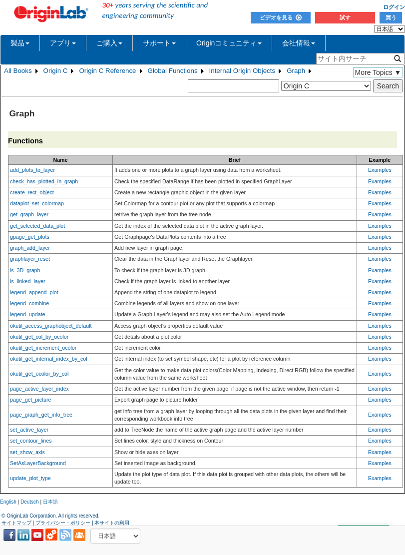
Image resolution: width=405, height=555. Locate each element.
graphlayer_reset (30, 259)
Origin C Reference (107, 70)
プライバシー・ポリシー (62, 523)
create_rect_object (32, 192)
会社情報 (298, 43)
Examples (380, 170)
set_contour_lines (31, 441)
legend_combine (29, 303)
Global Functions (173, 70)
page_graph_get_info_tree (41, 415)
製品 (19, 43)
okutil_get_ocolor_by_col (39, 374)
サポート (159, 43)
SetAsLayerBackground (38, 463)
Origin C (55, 70)
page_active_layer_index (39, 389)
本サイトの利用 (111, 523)
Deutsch (29, 502)
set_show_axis (27, 452)
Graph (296, 70)
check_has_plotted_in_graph (44, 181)
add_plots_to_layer (32, 170)
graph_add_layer (30, 248)
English (8, 502)
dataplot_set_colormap (37, 203)
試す (345, 17)
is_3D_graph (25, 270)
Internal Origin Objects (242, 70)
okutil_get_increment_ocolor (43, 348)
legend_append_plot (34, 292)
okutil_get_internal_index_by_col (48, 359)
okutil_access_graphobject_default (51, 326)
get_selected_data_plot (37, 226)
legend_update (27, 314)
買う (391, 17)
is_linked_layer (27, 281)
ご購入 (109, 43)
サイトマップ (16, 523)
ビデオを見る (281, 17)
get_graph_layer (29, 214)
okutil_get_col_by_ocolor (39, 337)
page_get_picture (30, 400)
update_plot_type (30, 478)
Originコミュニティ (229, 43)
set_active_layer (29, 430)
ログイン (394, 7)
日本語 (50, 502)
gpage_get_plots (29, 237)
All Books (18, 70)
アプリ (63, 43)
